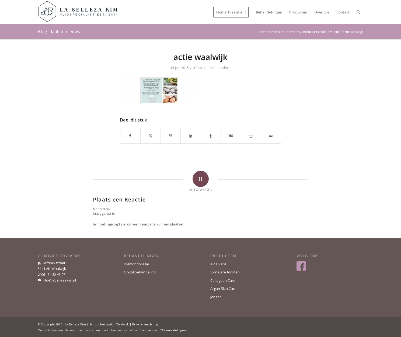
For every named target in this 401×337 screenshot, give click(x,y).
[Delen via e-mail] (271, 135)
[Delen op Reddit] (251, 135)
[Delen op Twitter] (151, 135)
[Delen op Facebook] (130, 135)
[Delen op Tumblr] (211, 135)
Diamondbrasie (136, 264)
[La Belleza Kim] (78, 12)
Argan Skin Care (223, 288)
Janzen (216, 296)
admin (226, 67)
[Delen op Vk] (231, 135)
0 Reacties (200, 67)
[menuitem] (231, 12)
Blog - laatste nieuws (59, 31)
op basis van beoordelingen (164, 330)
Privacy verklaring (145, 324)
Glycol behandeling (139, 272)
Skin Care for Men (225, 272)
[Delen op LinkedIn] (191, 135)
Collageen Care (222, 280)
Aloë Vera (218, 264)
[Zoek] (358, 12)
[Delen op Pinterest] (171, 135)
